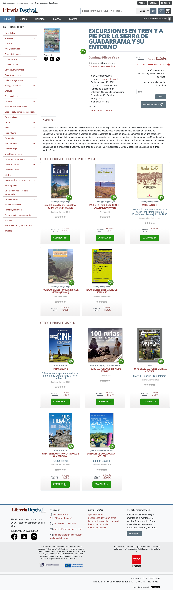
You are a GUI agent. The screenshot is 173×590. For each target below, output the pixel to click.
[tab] (48, 120)
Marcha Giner (149, 205)
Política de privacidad (98, 524)
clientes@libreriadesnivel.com (66, 529)
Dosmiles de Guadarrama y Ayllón (102, 455)
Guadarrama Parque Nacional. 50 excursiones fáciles (60, 206)
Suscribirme (134, 534)
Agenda (142, 3)
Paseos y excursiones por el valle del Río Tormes (105, 206)
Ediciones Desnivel (109, 79)
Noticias (153, 3)
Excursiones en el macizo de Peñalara (101, 291)
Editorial (165, 3)
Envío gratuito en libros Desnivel (47, 3)
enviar (160, 97)
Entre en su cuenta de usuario (157, 18)
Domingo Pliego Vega (104, 57)
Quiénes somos (9, 3)
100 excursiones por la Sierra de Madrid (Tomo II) (60, 291)
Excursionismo (97, 110)
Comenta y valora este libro (102, 66)
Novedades (10, 33)
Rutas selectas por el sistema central (150, 370)
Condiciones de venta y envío (102, 517)
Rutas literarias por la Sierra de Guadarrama (60, 455)
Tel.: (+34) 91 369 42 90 (63, 523)
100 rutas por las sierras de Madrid (105, 370)
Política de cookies (97, 527)
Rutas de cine (60, 368)
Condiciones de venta (24, 3)
